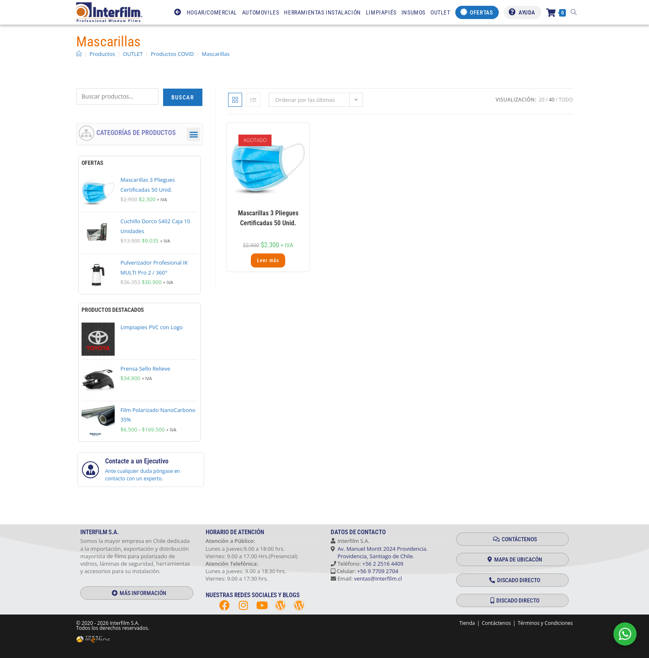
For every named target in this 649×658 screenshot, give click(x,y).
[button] (193, 134)
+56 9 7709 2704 (377, 571)
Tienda (467, 623)
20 (542, 99)
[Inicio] (79, 54)
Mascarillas (216, 54)
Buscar (182, 97)
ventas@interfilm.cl (378, 578)
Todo (566, 99)
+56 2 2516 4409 (382, 563)
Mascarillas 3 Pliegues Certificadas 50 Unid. (268, 218)
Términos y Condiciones (545, 623)
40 (552, 99)
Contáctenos (496, 623)
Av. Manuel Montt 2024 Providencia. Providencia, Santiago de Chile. (379, 552)
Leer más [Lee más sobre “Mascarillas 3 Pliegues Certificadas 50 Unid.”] (268, 260)
